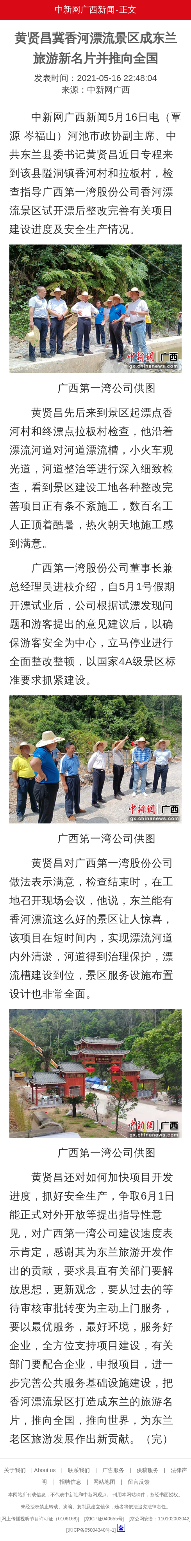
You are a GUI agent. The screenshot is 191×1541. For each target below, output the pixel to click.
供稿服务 (148, 1470)
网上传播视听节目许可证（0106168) (40, 1519)
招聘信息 (70, 1482)
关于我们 (15, 1470)
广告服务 (113, 1470)
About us (44, 1470)
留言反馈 (139, 1482)
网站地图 (104, 1482)
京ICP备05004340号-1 (91, 1530)
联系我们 (79, 1470)
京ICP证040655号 (104, 1519)
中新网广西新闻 (85, 9)
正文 (127, 9)
